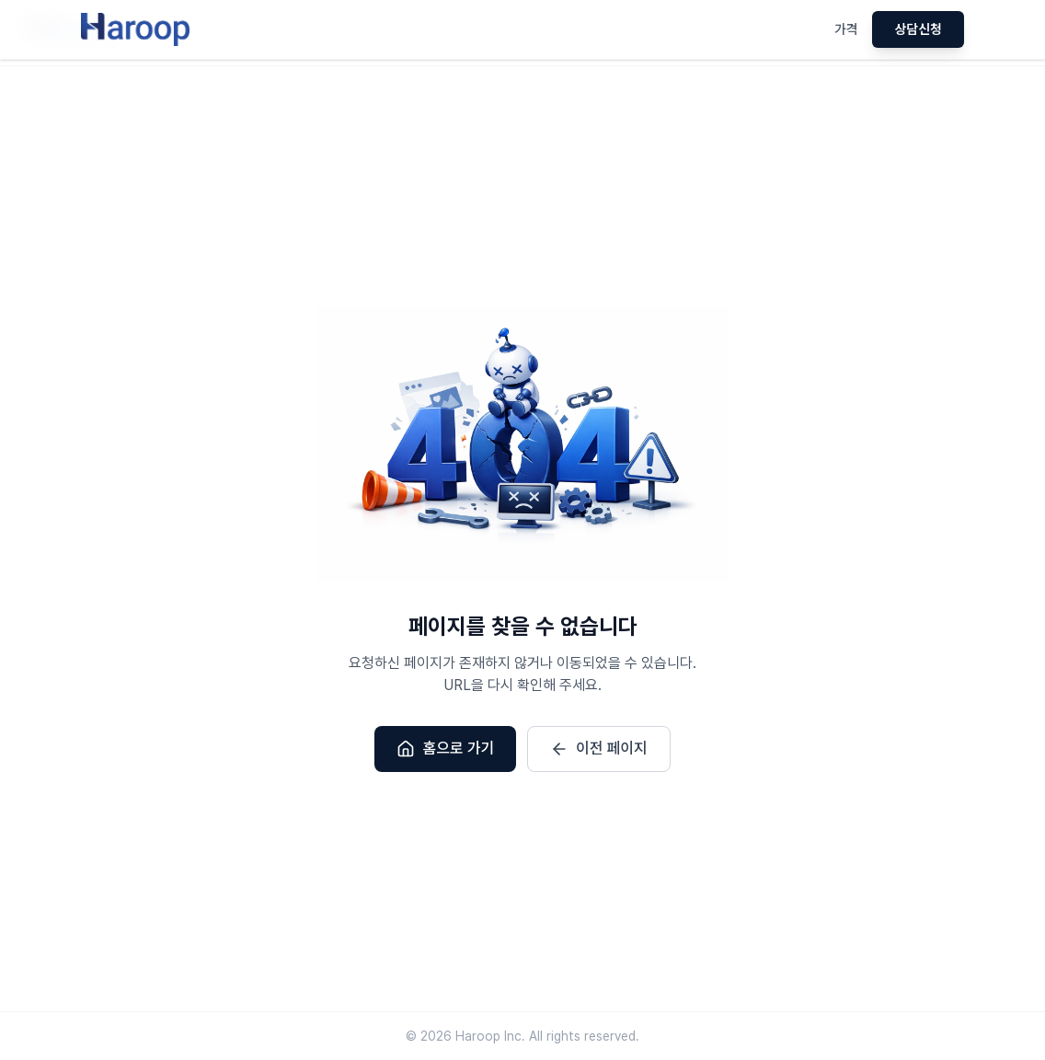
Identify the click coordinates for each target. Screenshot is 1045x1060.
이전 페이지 (599, 749)
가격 (846, 29)
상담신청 (918, 29)
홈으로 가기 (445, 749)
